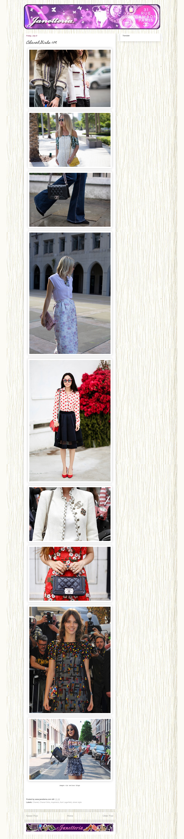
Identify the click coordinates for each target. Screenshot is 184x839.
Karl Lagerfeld (66, 802)
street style (77, 802)
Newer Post (32, 816)
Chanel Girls (45, 802)
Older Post (108, 816)
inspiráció (55, 802)
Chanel (36, 802)
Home (70, 816)
